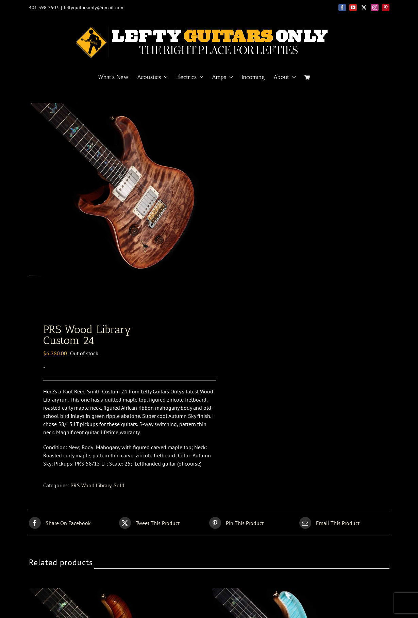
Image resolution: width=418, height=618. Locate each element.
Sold (119, 485)
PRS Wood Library (90, 485)
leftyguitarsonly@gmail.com (93, 7)
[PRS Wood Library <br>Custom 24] (114, 592)
